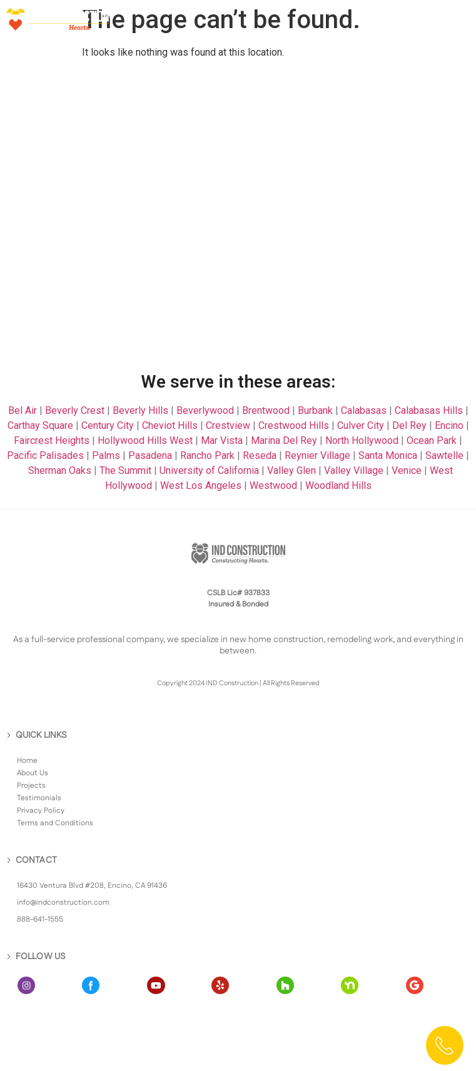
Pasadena (150, 455)
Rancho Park (207, 455)
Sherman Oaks (59, 470)
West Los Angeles (200, 485)
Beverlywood (205, 410)
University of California (209, 470)
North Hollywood (361, 440)
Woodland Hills (338, 485)
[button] (455, 18)
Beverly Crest (74, 410)
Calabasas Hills (429, 410)
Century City (107, 425)
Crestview (228, 425)
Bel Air (22, 410)
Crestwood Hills (293, 425)
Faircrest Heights (51, 440)
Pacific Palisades (45, 455)
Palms (106, 455)
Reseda (259, 455)
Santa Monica (387, 455)
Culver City (360, 425)
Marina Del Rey (284, 440)
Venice (407, 470)
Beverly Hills (140, 410)
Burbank (315, 410)
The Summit (125, 470)
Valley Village (353, 470)
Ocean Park (432, 440)
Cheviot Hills (170, 425)
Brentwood (266, 410)
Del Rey (409, 425)
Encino (449, 425)
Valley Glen (291, 470)
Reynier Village (317, 455)
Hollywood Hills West (145, 440)
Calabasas (364, 410)
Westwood (273, 485)
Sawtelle (444, 455)
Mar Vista (222, 440)
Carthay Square (40, 425)
